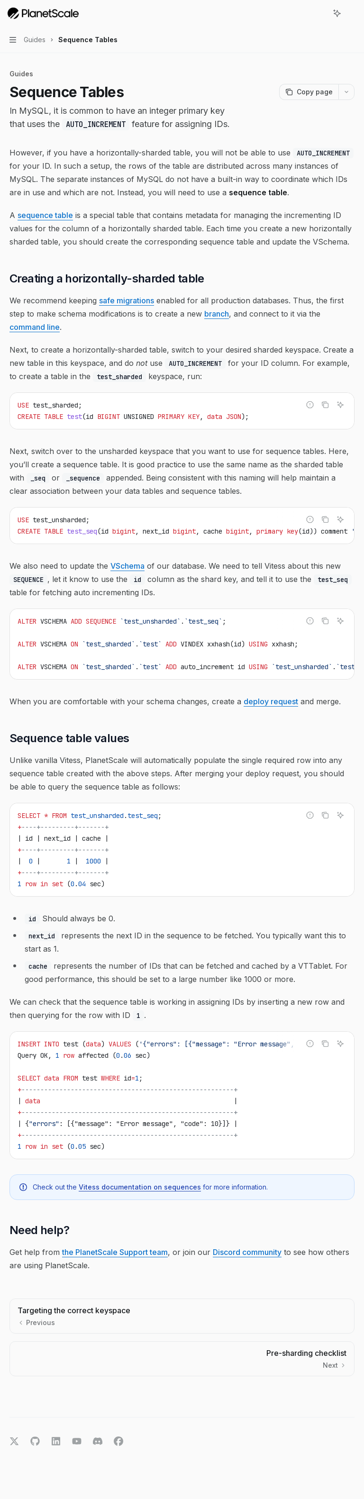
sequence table (45, 215)
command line (34, 327)
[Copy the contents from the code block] (325, 405)
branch (216, 313)
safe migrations (126, 300)
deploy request (271, 701)
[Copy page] (308, 92)
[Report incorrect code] (310, 405)
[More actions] (351, 13)
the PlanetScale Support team (115, 1252)
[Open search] (319, 13)
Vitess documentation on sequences (140, 1187)
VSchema (127, 566)
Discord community (247, 1252)
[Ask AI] (340, 405)
